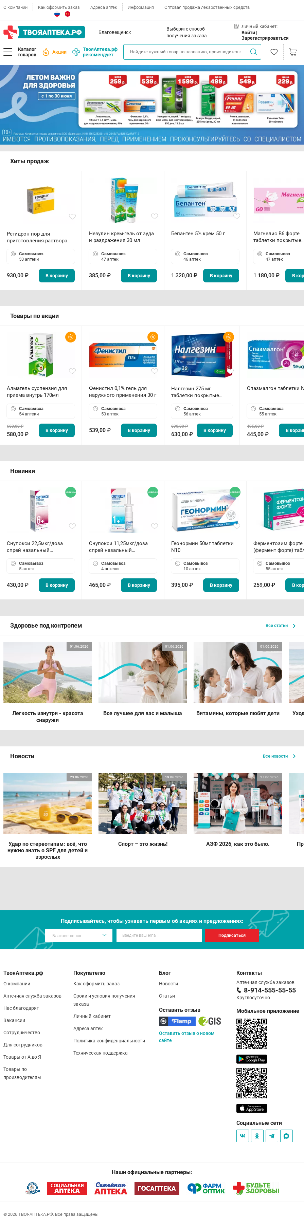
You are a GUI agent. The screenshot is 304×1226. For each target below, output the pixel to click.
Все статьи (281, 625)
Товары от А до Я (22, 1057)
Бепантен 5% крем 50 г (198, 233)
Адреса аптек (103, 7)
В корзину (57, 275)
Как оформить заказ (59, 7)
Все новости (279, 756)
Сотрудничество (21, 1032)
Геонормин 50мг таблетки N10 (202, 546)
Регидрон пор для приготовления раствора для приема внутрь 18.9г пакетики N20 (37, 237)
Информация (141, 7)
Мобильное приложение (267, 1011)
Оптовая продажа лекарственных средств (207, 7)
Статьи (167, 996)
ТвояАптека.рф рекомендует (95, 52)
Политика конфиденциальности (109, 1040)
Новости (168, 983)
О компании (15, 7)
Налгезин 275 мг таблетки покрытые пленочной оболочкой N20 (198, 392)
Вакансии (14, 1020)
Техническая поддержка (100, 1053)
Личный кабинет (92, 1016)
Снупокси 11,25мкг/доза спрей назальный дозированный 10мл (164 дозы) (119, 547)
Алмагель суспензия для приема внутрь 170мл (37, 391)
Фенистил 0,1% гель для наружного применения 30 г (122, 391)
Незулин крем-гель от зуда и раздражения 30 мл (121, 236)
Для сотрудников (22, 1044)
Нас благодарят (21, 1008)
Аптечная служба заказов (32, 996)
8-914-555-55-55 (270, 990)
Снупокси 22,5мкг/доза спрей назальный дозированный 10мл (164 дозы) (37, 547)
